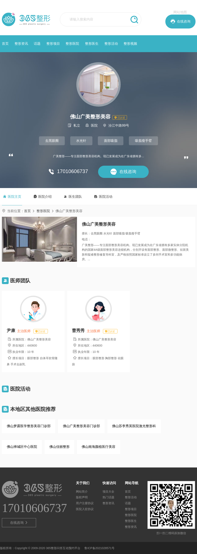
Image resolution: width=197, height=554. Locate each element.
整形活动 (111, 43)
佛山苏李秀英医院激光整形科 (134, 426)
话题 (37, 43)
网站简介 (82, 491)
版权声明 (82, 497)
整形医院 (72, 43)
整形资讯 (21, 43)
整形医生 (91, 43)
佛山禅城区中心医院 (22, 446)
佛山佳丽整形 (59, 446)
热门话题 (108, 497)
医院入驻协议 (85, 509)
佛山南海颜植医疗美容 (98, 446)
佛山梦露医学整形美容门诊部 (29, 426)
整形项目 (53, 43)
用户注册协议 (85, 503)
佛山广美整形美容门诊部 (81, 426)
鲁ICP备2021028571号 (99, 548)
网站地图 (180, 12)
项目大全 (108, 491)
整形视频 (130, 43)
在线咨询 (19, 522)
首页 (5, 43)
